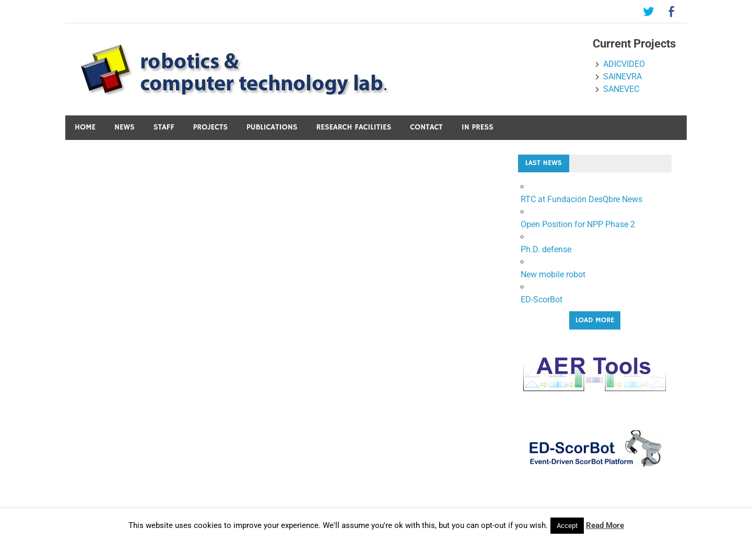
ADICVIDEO (624, 64)
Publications (272, 127)
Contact (426, 127)
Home (85, 127)
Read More (605, 525)
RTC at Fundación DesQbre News (581, 199)
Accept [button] (567, 526)
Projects (210, 127)
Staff (164, 127)
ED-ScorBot (541, 299)
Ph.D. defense (546, 249)
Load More (595, 320)
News (124, 127)
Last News (543, 163)
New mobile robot (553, 274)
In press (478, 127)
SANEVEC (621, 89)
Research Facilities (354, 127)
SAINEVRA (622, 76)
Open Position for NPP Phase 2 (578, 224)
